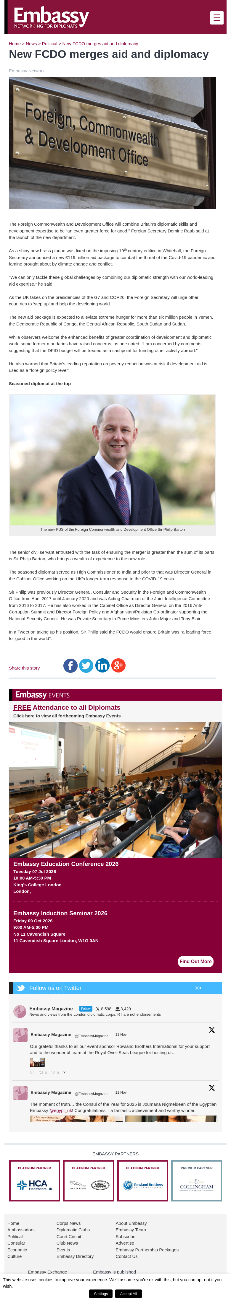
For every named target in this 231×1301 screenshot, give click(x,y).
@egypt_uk (60, 1110)
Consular (16, 1242)
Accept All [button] (128, 1294)
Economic (17, 1249)
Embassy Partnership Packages (147, 1249)
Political (49, 43)
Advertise (125, 1242)
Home (15, 43)
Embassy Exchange (47, 1271)
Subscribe (126, 1236)
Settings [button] (101, 1294)
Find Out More (196, 961)
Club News (67, 1242)
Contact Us (127, 1256)
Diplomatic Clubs (73, 1229)
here (30, 715)
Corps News (69, 1223)
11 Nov (121, 1035)
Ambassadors (21, 1229)
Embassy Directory (75, 1256)
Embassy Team (131, 1229)
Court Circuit (69, 1236)
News (31, 43)
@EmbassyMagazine (92, 1036)
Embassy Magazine (51, 1034)
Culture (14, 1256)
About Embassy (131, 1223)
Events (63, 1249)
